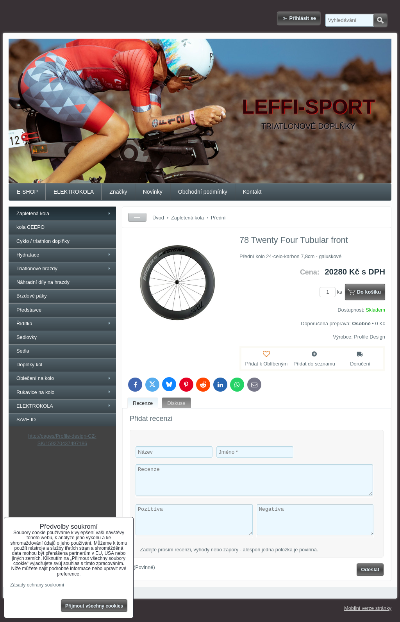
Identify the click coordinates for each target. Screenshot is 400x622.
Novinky (152, 192)
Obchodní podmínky (202, 192)
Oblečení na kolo (35, 378)
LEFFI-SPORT (308, 106)
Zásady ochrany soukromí (37, 585)
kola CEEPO (30, 227)
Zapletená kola (32, 213)
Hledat (380, 20)
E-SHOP (27, 192)
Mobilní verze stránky (367, 608)
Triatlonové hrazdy (36, 268)
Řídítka (24, 323)
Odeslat (370, 569)
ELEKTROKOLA (74, 192)
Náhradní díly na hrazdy (43, 282)
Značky (118, 192)
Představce (28, 310)
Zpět (137, 217)
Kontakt (252, 192)
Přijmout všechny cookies (94, 606)
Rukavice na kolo (35, 392)
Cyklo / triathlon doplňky (43, 241)
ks (332, 292)
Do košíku (369, 292)
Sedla (22, 351)
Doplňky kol (29, 364)
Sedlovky (26, 337)
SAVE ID (26, 419)
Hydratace (27, 255)
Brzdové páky (31, 296)
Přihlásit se (302, 18)
